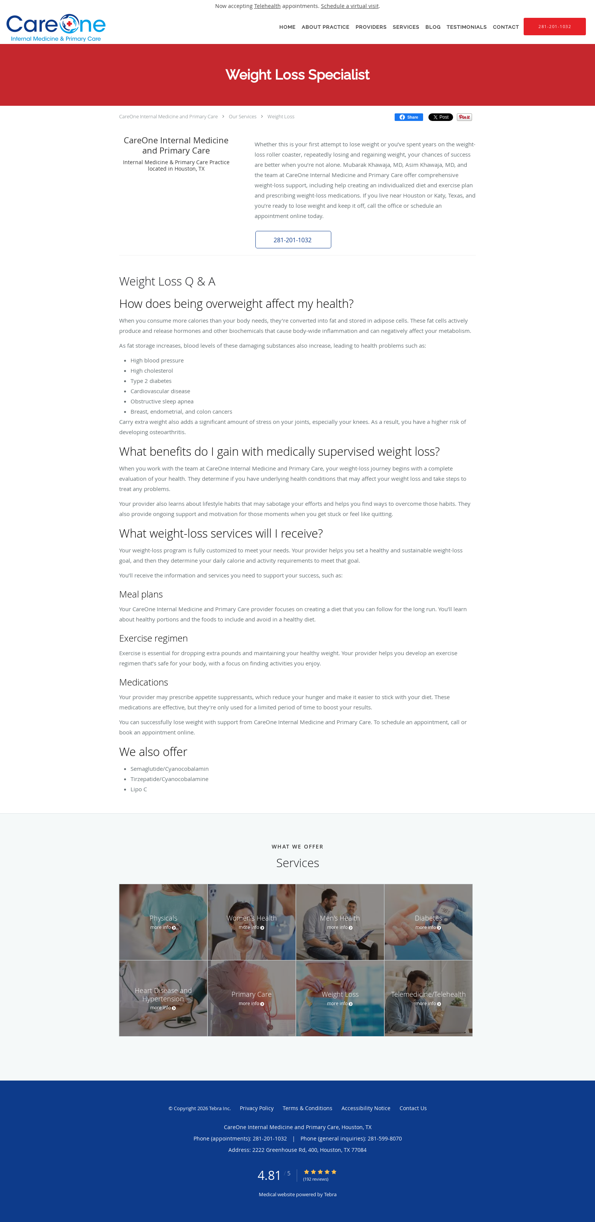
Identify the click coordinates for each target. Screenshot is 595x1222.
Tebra (330, 1194)
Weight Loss (281, 116)
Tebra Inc (219, 1108)
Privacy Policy (257, 1108)
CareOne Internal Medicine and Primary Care (168, 116)
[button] (293, 239)
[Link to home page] (54, 28)
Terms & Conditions (307, 1108)
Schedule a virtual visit (350, 5)
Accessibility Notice (366, 1108)
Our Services (243, 116)
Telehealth (267, 5)
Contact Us (413, 1108)
